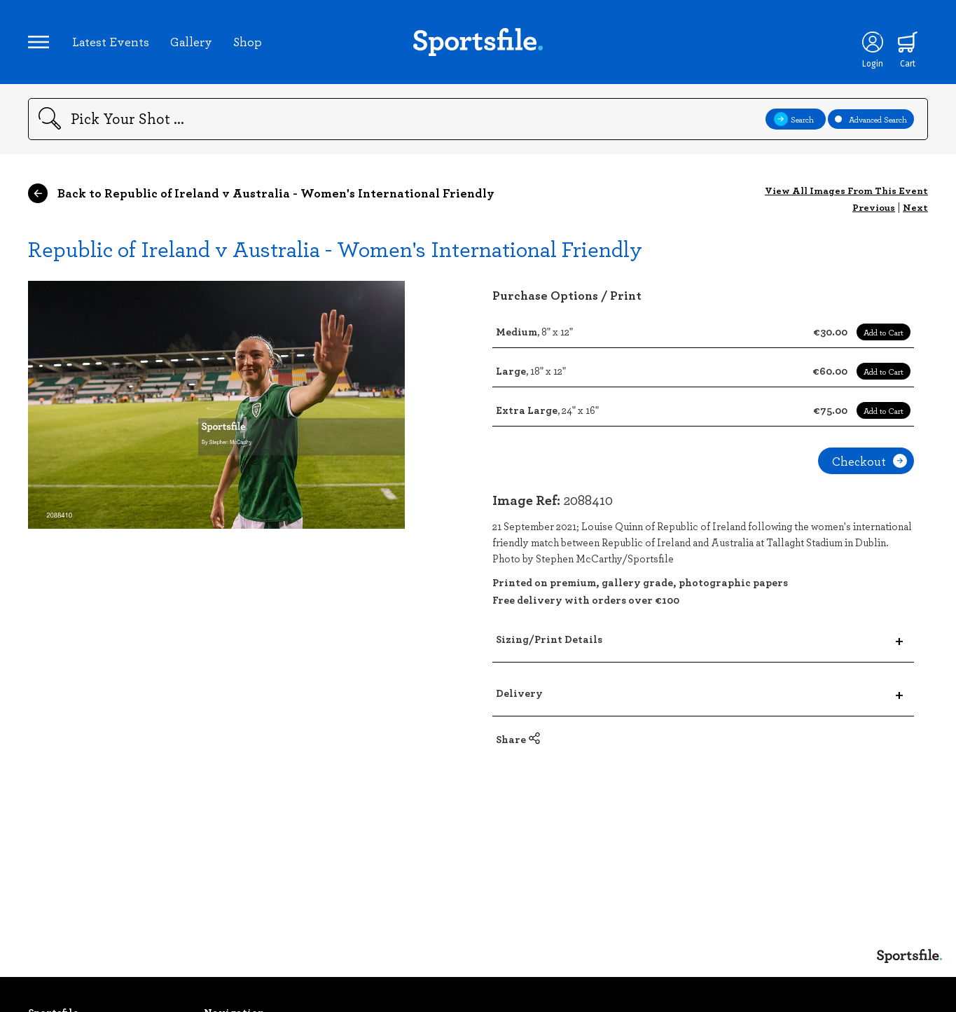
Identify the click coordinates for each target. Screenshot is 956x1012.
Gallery (191, 41)
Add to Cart (883, 332)
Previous (873, 207)
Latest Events (110, 41)
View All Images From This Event (846, 190)
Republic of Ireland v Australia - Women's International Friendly (335, 248)
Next (915, 207)
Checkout (869, 460)
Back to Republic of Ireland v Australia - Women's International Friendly (261, 193)
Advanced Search (871, 119)
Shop (247, 41)
